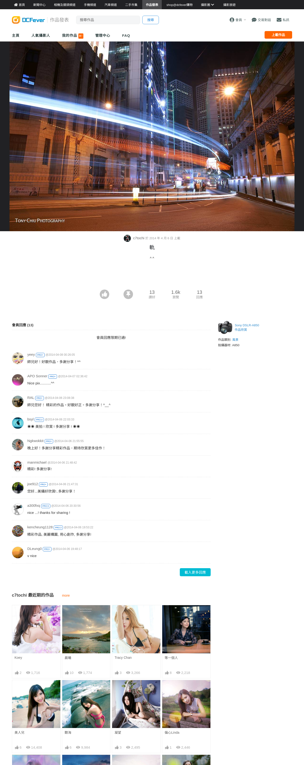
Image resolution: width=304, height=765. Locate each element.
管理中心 (102, 35)
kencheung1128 (40, 527)
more (66, 595)
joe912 (32, 484)
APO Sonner (37, 376)
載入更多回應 (195, 572)
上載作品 (278, 35)
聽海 (68, 732)
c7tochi (134, 238)
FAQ (126, 35)
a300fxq (33, 505)
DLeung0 (34, 549)
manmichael (37, 462)
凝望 (117, 732)
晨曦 (68, 658)
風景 (235, 339)
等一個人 (171, 658)
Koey (18, 657)
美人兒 (19, 732)
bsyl (30, 419)
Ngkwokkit (35, 441)
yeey (31, 354)
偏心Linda (172, 732)
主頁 (15, 35)
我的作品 (72, 36)
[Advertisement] (152, 276)
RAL (30, 398)
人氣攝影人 (40, 35)
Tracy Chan (123, 657)
